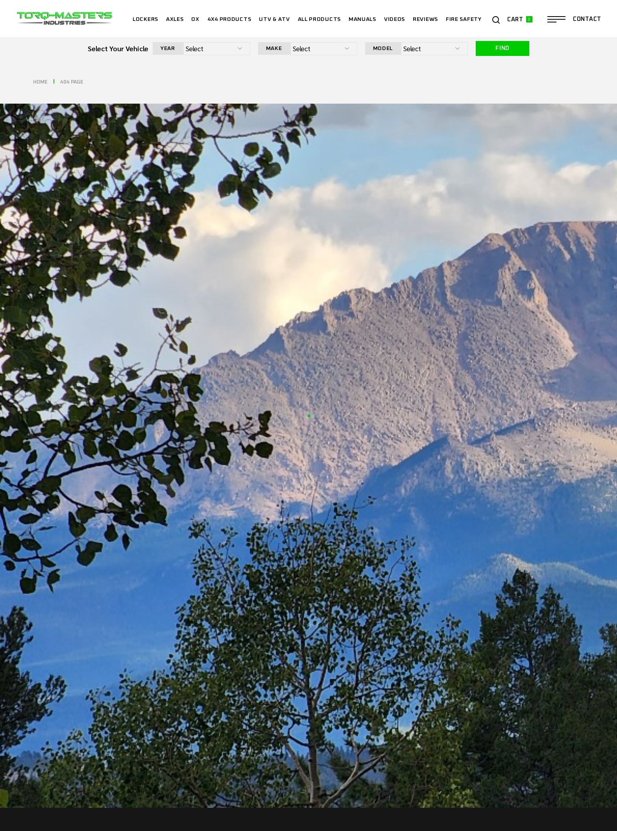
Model (383, 48)
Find (502, 48)
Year (168, 48)
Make (274, 48)
